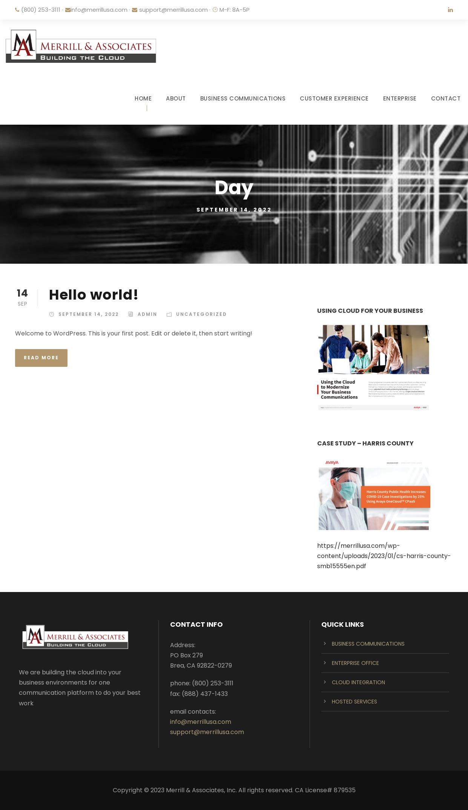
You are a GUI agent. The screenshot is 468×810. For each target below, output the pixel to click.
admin (147, 314)
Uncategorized (201, 314)
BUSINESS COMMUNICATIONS (243, 98)
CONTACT (446, 98)
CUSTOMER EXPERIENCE (334, 98)
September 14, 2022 (88, 314)
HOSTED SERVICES (354, 701)
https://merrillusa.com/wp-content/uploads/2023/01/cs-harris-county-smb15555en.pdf (384, 555)
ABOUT (176, 98)
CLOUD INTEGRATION (358, 682)
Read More (41, 357)
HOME (143, 98)
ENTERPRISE (400, 98)
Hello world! (94, 295)
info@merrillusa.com (99, 10)
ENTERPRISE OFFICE (355, 663)
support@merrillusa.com (173, 10)
